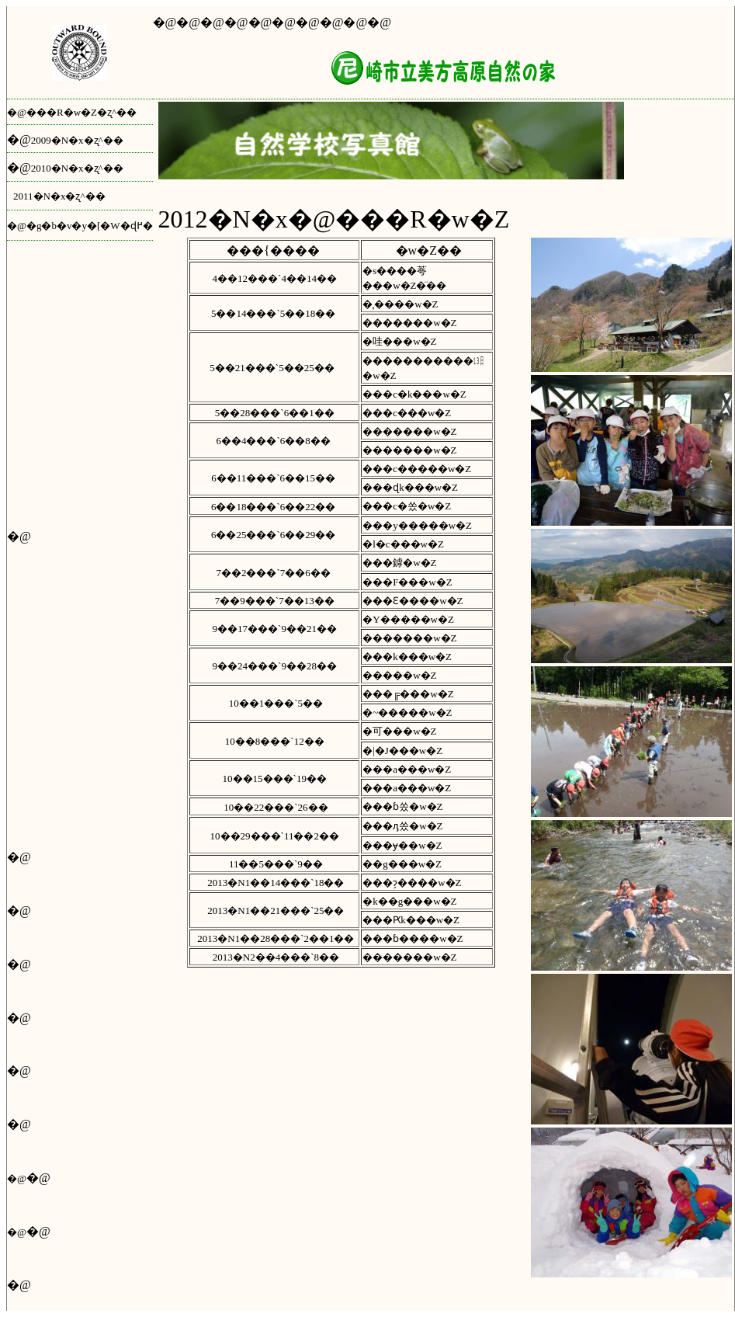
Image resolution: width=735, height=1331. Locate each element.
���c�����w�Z (417, 468)
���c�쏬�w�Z (406, 506)
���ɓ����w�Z (412, 938)
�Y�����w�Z (408, 619)
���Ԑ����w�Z (412, 600)
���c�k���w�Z (414, 394)
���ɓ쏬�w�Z (404, 806)
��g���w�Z (402, 864)
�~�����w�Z (407, 712)
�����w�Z (399, 675)
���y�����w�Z (417, 525)
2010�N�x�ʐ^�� (77, 168)
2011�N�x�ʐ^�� (59, 196)
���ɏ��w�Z (402, 845)
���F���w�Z (407, 582)
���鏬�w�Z (399, 562)
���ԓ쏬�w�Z (402, 826)
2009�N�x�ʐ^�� (77, 140)
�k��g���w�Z (409, 901)
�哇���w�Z (399, 341)
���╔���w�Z (408, 694)
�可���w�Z (399, 731)
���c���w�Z (406, 413)
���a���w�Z (406, 769)
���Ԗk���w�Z (410, 920)
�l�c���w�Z (403, 544)
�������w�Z (409, 322)
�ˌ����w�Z (400, 304)
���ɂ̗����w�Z (411, 882)
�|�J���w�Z (402, 750)
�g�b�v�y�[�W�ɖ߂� (89, 225)
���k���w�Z (407, 656)
